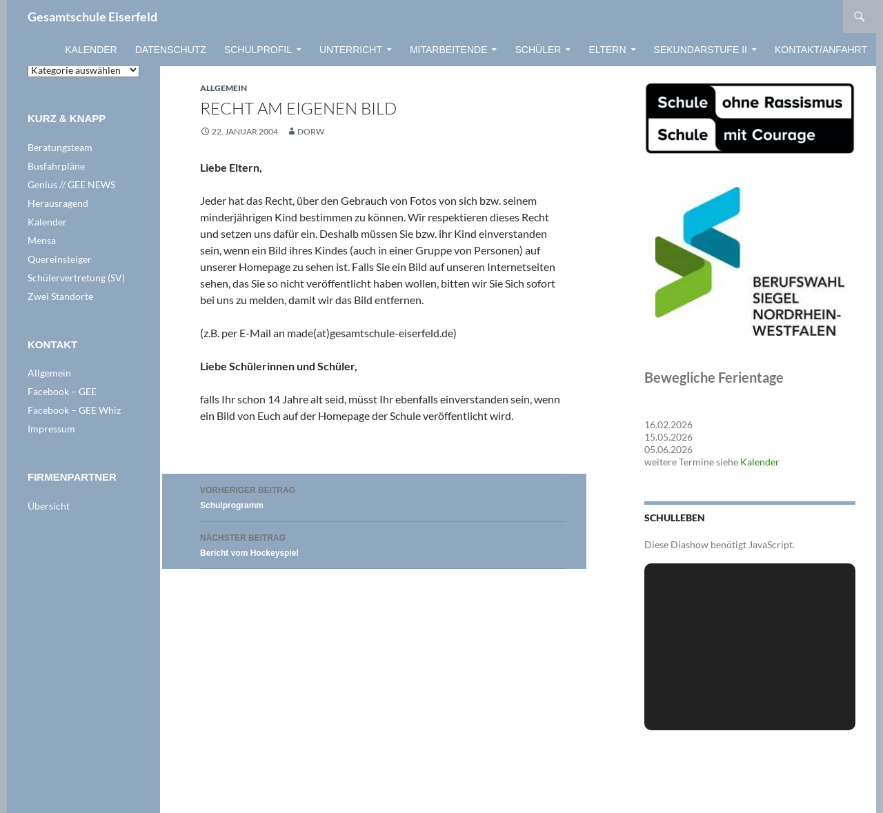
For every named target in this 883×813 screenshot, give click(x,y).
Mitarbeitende (449, 49)
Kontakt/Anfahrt (821, 49)
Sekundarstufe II (700, 49)
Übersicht (49, 506)
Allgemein (223, 88)
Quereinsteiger (60, 259)
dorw (310, 131)
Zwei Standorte (60, 296)
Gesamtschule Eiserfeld (92, 16)
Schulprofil (258, 49)
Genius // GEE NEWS (71, 184)
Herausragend (58, 203)
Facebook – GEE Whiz (74, 410)
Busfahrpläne (56, 166)
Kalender (91, 49)
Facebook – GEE (62, 391)
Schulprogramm (383, 496)
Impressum (51, 428)
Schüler (538, 49)
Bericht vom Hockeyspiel (383, 544)
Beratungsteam (60, 147)
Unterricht (350, 49)
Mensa (42, 240)
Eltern (607, 49)
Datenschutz (170, 49)
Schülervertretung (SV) (76, 277)
